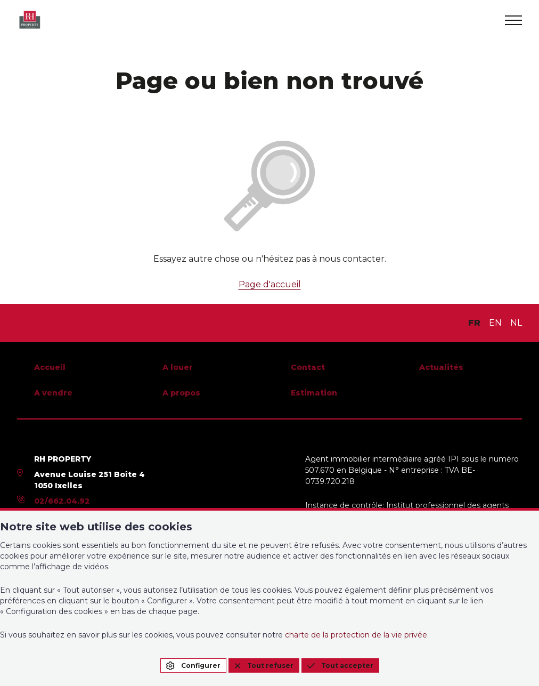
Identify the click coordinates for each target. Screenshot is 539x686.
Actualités (441, 367)
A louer (177, 367)
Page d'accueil (270, 284)
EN (495, 323)
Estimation (314, 393)
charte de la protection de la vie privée (356, 635)
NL (516, 323)
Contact (308, 367)
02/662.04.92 (62, 501)
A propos (181, 393)
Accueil (50, 367)
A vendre (53, 393)
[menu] (513, 20)
